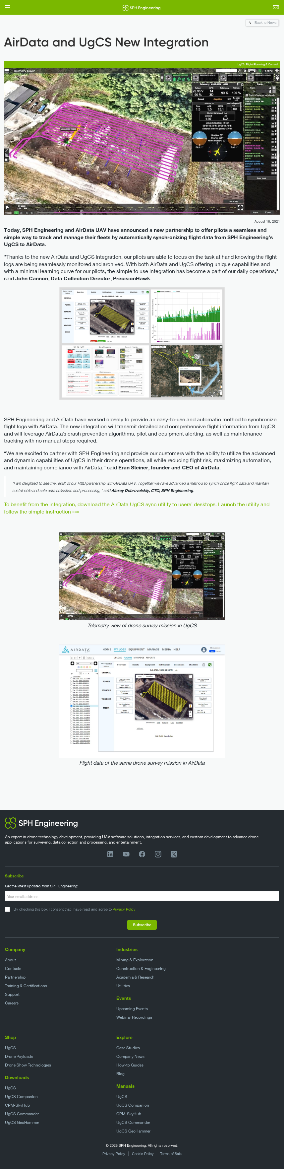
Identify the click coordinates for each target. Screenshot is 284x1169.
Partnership (15, 977)
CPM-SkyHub (17, 1105)
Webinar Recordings (134, 1017)
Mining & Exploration (134, 960)
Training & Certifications (26, 986)
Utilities (123, 986)
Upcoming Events (132, 1008)
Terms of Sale (171, 1154)
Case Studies (128, 1048)
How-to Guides (129, 1065)
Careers (12, 1003)
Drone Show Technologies (28, 1065)
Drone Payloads (19, 1056)
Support (12, 994)
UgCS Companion (21, 1096)
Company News (130, 1056)
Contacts (13, 968)
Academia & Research (135, 977)
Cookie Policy (143, 1154)
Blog (120, 1073)
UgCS (10, 1048)
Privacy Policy (124, 909)
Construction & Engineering (141, 968)
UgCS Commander (22, 1114)
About (10, 960)
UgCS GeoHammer (22, 1122)
